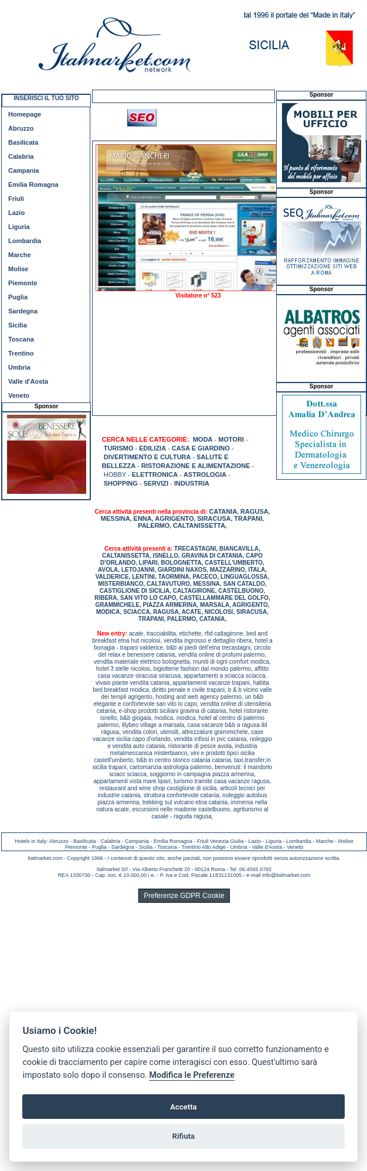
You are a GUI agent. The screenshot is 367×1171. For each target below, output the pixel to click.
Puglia (18, 297)
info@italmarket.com (286, 875)
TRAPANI (248, 518)
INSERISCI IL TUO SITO (46, 98)
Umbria (19, 367)
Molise (18, 268)
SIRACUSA (213, 518)
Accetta (183, 1106)
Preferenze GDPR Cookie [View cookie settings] (184, 896)
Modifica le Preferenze (192, 1075)
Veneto (18, 395)
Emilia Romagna (33, 184)
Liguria (19, 226)
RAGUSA (254, 511)
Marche (19, 254)
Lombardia (24, 240)
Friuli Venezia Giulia (220, 841)
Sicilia (17, 325)
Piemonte (23, 282)
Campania (23, 170)
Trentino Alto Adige (203, 847)
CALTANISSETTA (199, 525)
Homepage (24, 114)
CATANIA (223, 511)
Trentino (20, 353)
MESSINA (115, 518)
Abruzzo (20, 128)
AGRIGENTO (174, 518)
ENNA (143, 518)
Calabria (20, 156)
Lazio (16, 212)
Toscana (21, 339)
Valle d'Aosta (28, 381)
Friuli (16, 198)
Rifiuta (183, 1136)
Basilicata (23, 142)
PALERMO (153, 525)
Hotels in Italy (30, 841)
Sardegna (23, 311)
